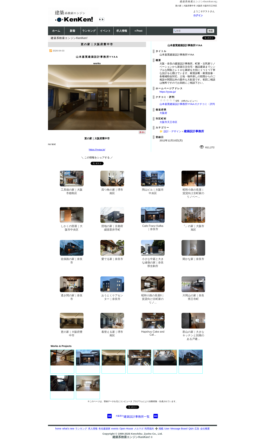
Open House (126, 428)
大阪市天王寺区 (168, 122)
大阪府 (163, 112)
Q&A (191, 428)
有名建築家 (104, 428)
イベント (105, 30)
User (166, 428)
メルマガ (138, 428)
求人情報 (121, 30)
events (114, 428)
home (58, 428)
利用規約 (149, 428)
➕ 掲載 (159, 428)
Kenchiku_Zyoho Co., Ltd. (146, 433)
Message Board (179, 428)
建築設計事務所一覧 (133, 416)
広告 (197, 428)
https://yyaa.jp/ (97, 149)
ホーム (56, 30)
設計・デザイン (172, 131)
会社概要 (205, 428)
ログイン (198, 15)
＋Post (138, 30)
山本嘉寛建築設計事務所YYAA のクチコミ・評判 (187, 104)
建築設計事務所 (194, 131)
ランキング (89, 30)
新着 (72, 30)
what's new (68, 428)
